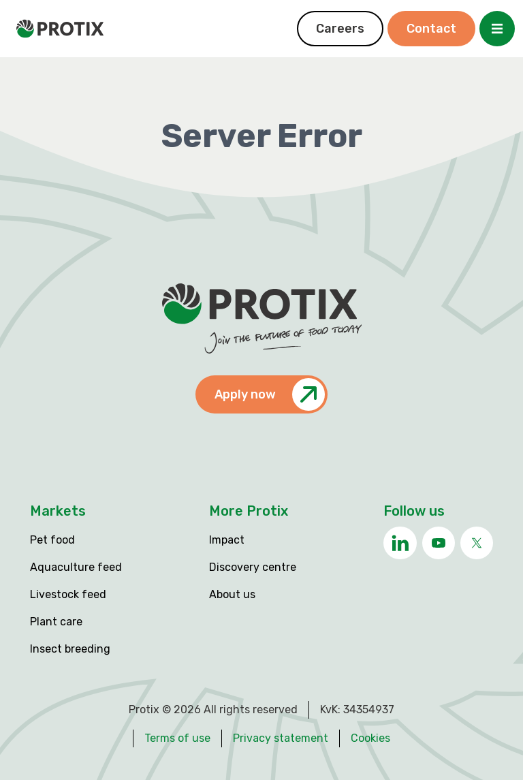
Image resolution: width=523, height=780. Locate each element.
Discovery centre (252, 567)
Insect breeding (70, 648)
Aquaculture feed (76, 567)
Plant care (56, 621)
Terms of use (177, 738)
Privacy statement (280, 738)
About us (232, 594)
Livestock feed (68, 594)
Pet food (52, 539)
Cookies (370, 738)
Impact (226, 539)
